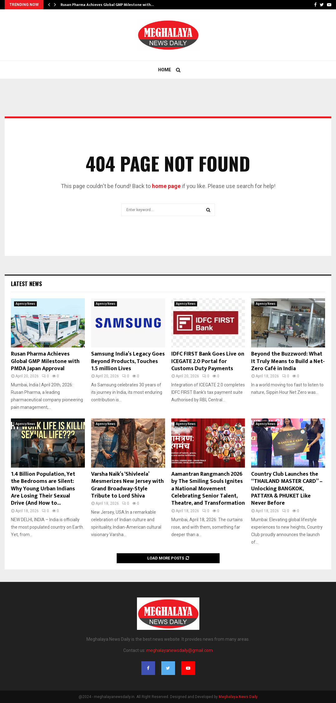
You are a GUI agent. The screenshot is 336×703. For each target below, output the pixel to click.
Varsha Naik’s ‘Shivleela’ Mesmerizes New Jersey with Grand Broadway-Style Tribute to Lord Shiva (127, 485)
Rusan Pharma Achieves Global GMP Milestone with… (107, 5)
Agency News (25, 303)
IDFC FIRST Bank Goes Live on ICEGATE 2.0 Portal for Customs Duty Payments (207, 361)
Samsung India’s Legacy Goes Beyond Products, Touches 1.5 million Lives (128, 361)
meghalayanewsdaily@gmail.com (179, 650)
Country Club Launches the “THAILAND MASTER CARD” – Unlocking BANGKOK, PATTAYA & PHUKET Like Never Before (287, 488)
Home (164, 69)
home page (166, 186)
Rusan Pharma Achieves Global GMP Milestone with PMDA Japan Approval (45, 361)
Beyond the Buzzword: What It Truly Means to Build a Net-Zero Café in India (288, 361)
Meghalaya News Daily (238, 697)
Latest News (26, 284)
